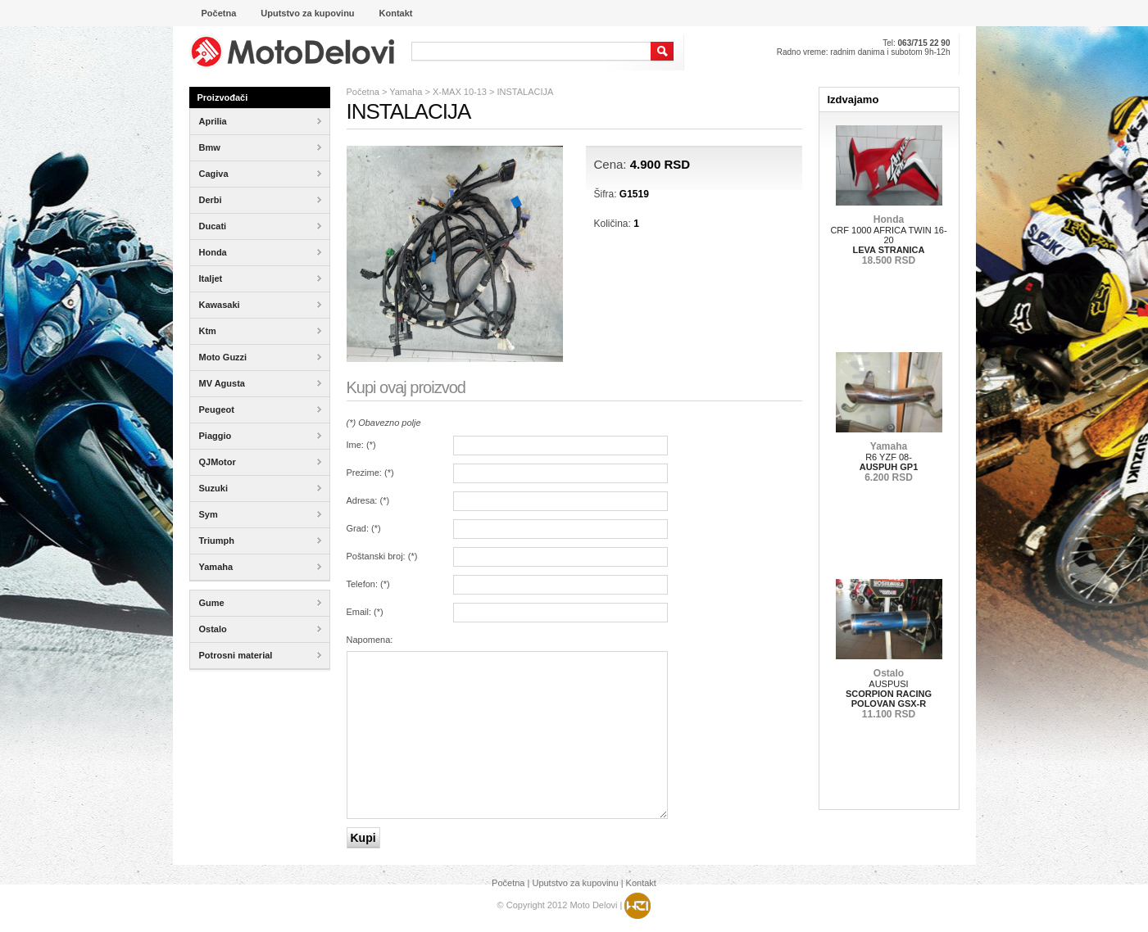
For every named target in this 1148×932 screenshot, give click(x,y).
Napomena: (370, 640)
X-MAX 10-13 (460, 92)
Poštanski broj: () (382, 556)
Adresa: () (368, 500)
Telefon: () (368, 584)
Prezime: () (370, 472)
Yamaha (405, 92)
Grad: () (364, 528)
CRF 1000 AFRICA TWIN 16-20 (888, 240)
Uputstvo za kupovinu (575, 883)
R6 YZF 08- (889, 461)
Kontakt (641, 883)
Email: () (365, 612)
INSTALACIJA (525, 92)
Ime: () (361, 445)
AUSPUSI (889, 693)
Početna (363, 92)
